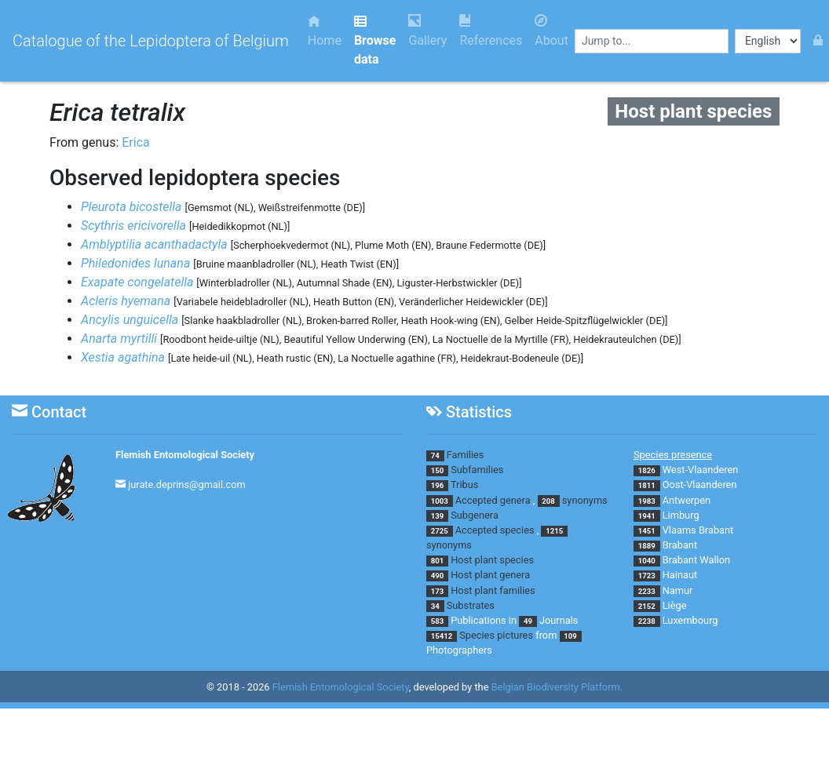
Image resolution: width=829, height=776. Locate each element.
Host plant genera (490, 575)
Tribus (464, 484)
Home (324, 31)
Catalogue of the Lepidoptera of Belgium (151, 40)
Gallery (427, 31)
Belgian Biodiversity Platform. (557, 687)
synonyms (585, 500)
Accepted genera (493, 500)
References (490, 31)
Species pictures (496, 635)
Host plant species (492, 560)
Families (465, 455)
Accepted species (495, 530)
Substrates (471, 605)
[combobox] (652, 41)
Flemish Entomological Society (184, 455)
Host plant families (493, 590)
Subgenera (474, 515)
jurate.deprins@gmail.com (187, 484)
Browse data (375, 40)
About (551, 31)
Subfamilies (477, 469)
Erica (135, 142)
